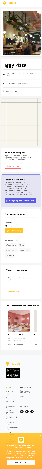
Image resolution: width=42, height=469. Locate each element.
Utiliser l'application (21, 462)
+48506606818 (13, 91)
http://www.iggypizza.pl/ (17, 83)
